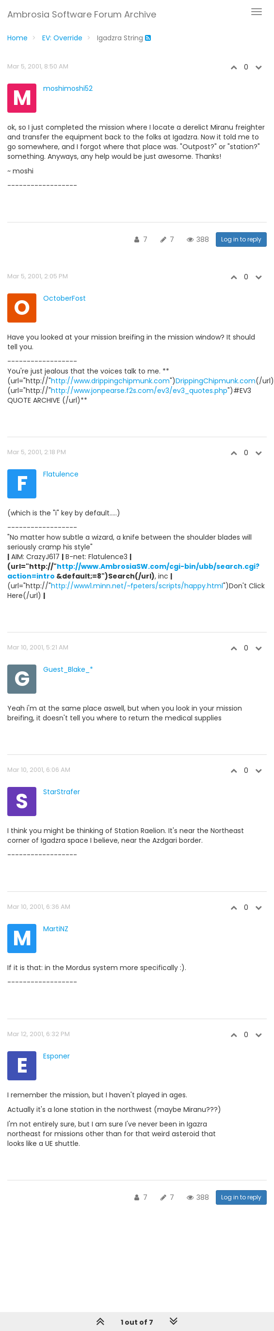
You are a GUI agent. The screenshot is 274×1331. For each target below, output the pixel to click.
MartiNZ (55, 929)
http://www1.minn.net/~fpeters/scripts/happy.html (137, 586)
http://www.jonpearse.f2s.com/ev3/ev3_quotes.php (139, 390)
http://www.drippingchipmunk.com (110, 381)
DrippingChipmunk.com (216, 381)
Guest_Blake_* (68, 669)
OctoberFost (64, 298)
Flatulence (61, 474)
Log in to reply (241, 239)
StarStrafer (61, 792)
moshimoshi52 (68, 88)
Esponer (56, 1056)
